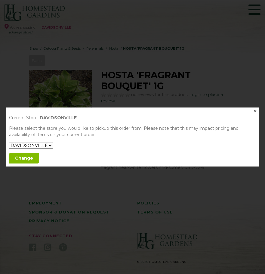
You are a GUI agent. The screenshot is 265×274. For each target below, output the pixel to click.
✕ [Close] (255, 111)
